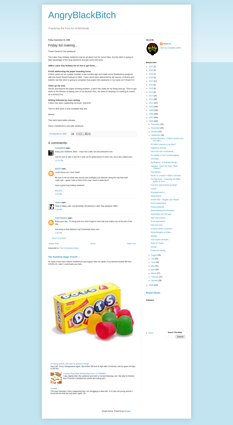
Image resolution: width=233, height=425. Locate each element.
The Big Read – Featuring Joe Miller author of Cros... (165, 180)
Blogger (127, 411)
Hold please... (156, 172)
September (156, 135)
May (153, 266)
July (153, 259)
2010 (151, 107)
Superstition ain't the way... (162, 214)
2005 (151, 285)
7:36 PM (58, 210)
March (154, 273)
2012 (151, 99)
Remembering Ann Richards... (163, 210)
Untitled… (54, 389)
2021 (151, 67)
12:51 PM (59, 160)
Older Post (131, 244)
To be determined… (159, 221)
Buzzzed (58, 191)
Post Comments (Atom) (69, 248)
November (155, 128)
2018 (151, 77)
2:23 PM (58, 194)
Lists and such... (157, 225)
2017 (151, 81)
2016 (151, 85)
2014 (151, 92)
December (155, 124)
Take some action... (159, 218)
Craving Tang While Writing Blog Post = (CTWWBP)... (85, 373)
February (155, 277)
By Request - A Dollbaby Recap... (164, 162)
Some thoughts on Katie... (161, 232)
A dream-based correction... (162, 229)
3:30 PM (58, 233)
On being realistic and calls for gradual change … (70, 364)
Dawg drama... (157, 196)
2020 (151, 70)
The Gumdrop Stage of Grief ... (64, 257)
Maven (58, 202)
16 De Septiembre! (158, 203)
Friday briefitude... (158, 207)
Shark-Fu (167, 44)
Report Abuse (153, 293)
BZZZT (58, 169)
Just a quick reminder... (160, 240)
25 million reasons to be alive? (163, 144)
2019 (151, 74)
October (154, 132)
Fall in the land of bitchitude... (163, 151)
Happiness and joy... (159, 148)
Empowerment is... (158, 192)
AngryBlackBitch (82, 15)
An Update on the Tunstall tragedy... (165, 155)
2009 (151, 110)
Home (92, 244)
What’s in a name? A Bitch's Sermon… (167, 176)
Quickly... (154, 236)
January (154, 280)
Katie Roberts (61, 218)
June (153, 262)
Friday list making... (159, 250)
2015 (151, 88)
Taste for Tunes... (158, 243)
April (153, 270)
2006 (151, 121)
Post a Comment (59, 238)
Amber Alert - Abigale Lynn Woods (165, 200)
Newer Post (54, 244)
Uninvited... (155, 159)
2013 (151, 96)
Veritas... (154, 247)
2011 (151, 103)
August (154, 255)
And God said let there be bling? (164, 185)
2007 (151, 117)
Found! (153, 189)
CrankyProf (60, 148)
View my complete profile (170, 48)
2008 (151, 114)
